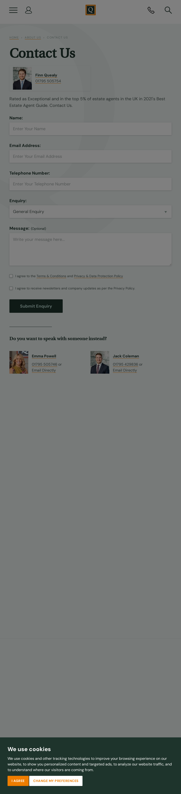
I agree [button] (18, 781)
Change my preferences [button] (55, 781)
